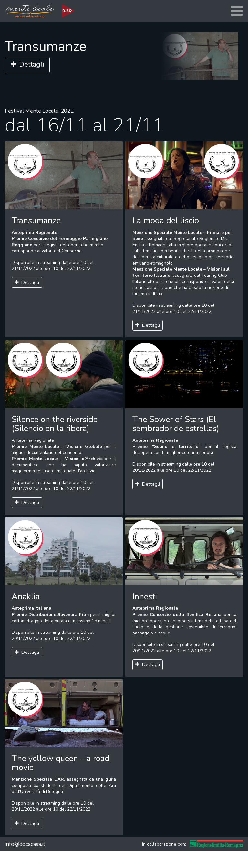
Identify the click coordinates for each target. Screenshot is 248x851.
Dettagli (27, 64)
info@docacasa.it (25, 844)
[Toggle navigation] (237, 11)
